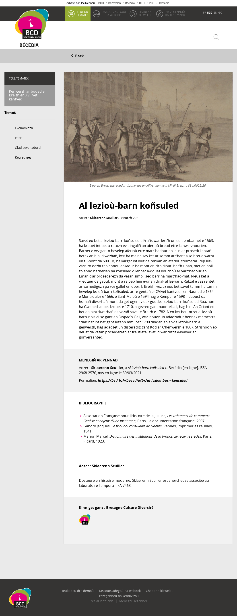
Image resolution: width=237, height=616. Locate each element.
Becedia (31, 45)
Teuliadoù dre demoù (63, 590)
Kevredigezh (24, 156)
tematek (82, 13)
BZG (209, 12)
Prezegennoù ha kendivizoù (168, 590)
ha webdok (113, 13)
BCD (101, 3)
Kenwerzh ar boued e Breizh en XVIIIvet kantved (27, 94)
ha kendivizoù (175, 13)
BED (142, 3)
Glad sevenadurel (28, 147)
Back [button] (77, 55)
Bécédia (130, 3)
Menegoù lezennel (130, 595)
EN (215, 12)
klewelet (144, 13)
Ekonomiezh (24, 127)
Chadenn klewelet (134, 590)
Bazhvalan (114, 3)
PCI (151, 3)
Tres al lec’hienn (103, 595)
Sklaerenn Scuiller (103, 216)
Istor (18, 137)
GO (220, 12)
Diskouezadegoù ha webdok (100, 590)
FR (204, 12)
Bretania (164, 3)
